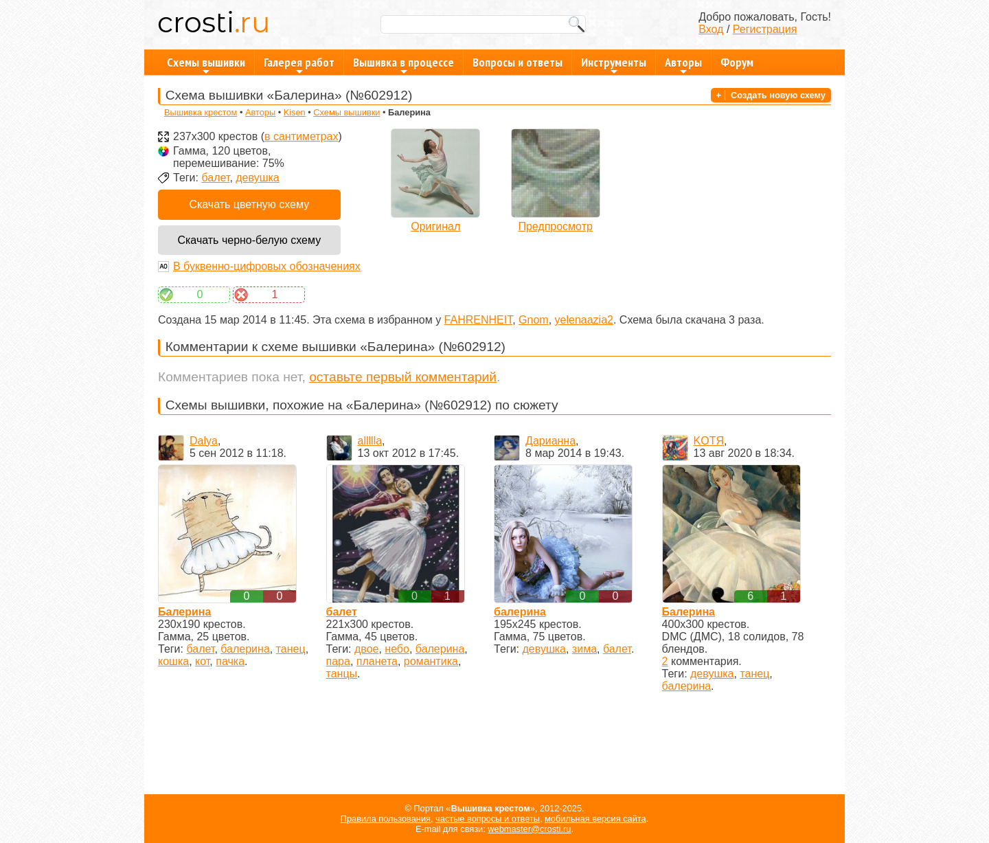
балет (215, 177)
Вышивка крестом (200, 112)
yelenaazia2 (584, 320)
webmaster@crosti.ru (529, 829)
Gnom (534, 320)
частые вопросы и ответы (487, 818)
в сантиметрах (301, 136)
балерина (245, 649)
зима (584, 649)
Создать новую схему (778, 95)
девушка (257, 177)
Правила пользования (386, 818)
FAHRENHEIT (478, 320)
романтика (431, 661)
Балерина (184, 612)
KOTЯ (709, 441)
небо (397, 649)
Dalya (204, 441)
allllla (370, 441)
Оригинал (435, 226)
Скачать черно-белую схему (249, 240)
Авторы (683, 64)
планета (377, 661)
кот (202, 661)
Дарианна (550, 441)
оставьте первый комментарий (403, 377)
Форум (736, 62)
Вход (710, 29)
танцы (342, 673)
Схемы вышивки (206, 64)
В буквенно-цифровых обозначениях (267, 266)
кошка (173, 661)
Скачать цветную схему (249, 204)
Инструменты (613, 64)
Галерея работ (299, 64)
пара (338, 661)
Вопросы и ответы (517, 62)
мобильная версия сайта (595, 818)
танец (291, 649)
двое (366, 649)
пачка (230, 661)
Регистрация (765, 29)
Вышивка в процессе (403, 64)
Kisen (295, 112)
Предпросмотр (555, 226)
